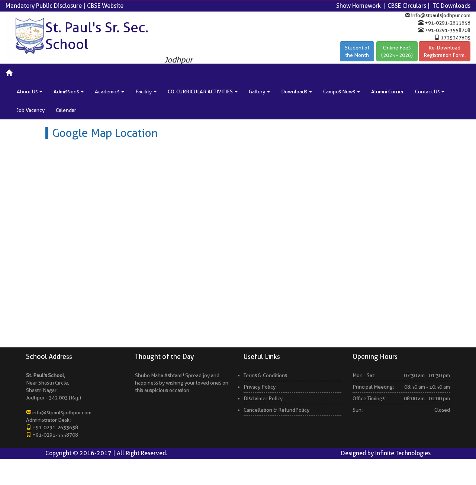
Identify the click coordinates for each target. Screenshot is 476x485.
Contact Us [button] (429, 91)
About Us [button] (29, 91)
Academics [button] (109, 91)
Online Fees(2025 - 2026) (397, 51)
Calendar (66, 110)
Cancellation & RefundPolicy (276, 412)
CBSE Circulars (406, 5)
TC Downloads (451, 5)
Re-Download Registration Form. (445, 51)
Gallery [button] (259, 91)
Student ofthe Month (357, 51)
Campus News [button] (341, 91)
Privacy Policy (260, 389)
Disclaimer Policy (263, 401)
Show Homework (358, 5)
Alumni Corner (387, 91)
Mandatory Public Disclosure (44, 5)
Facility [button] (146, 91)
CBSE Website (105, 5)
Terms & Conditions (265, 378)
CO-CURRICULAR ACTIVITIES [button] (203, 91)
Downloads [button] (296, 91)
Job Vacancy (31, 110)
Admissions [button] (69, 91)
